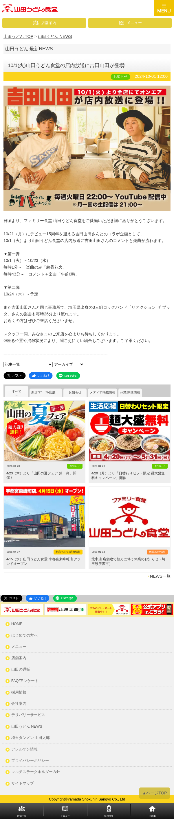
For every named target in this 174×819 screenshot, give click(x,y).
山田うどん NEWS (26, 727)
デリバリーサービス (28, 715)
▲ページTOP (154, 793)
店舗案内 (48, 23)
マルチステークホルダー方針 (35, 772)
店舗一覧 (21, 816)
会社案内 (18, 704)
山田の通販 (20, 670)
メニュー (134, 23)
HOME (16, 624)
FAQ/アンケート (25, 681)
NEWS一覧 (160, 576)
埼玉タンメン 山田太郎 (30, 738)
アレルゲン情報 (24, 749)
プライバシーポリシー (30, 761)
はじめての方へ (24, 635)
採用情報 (18, 692)
